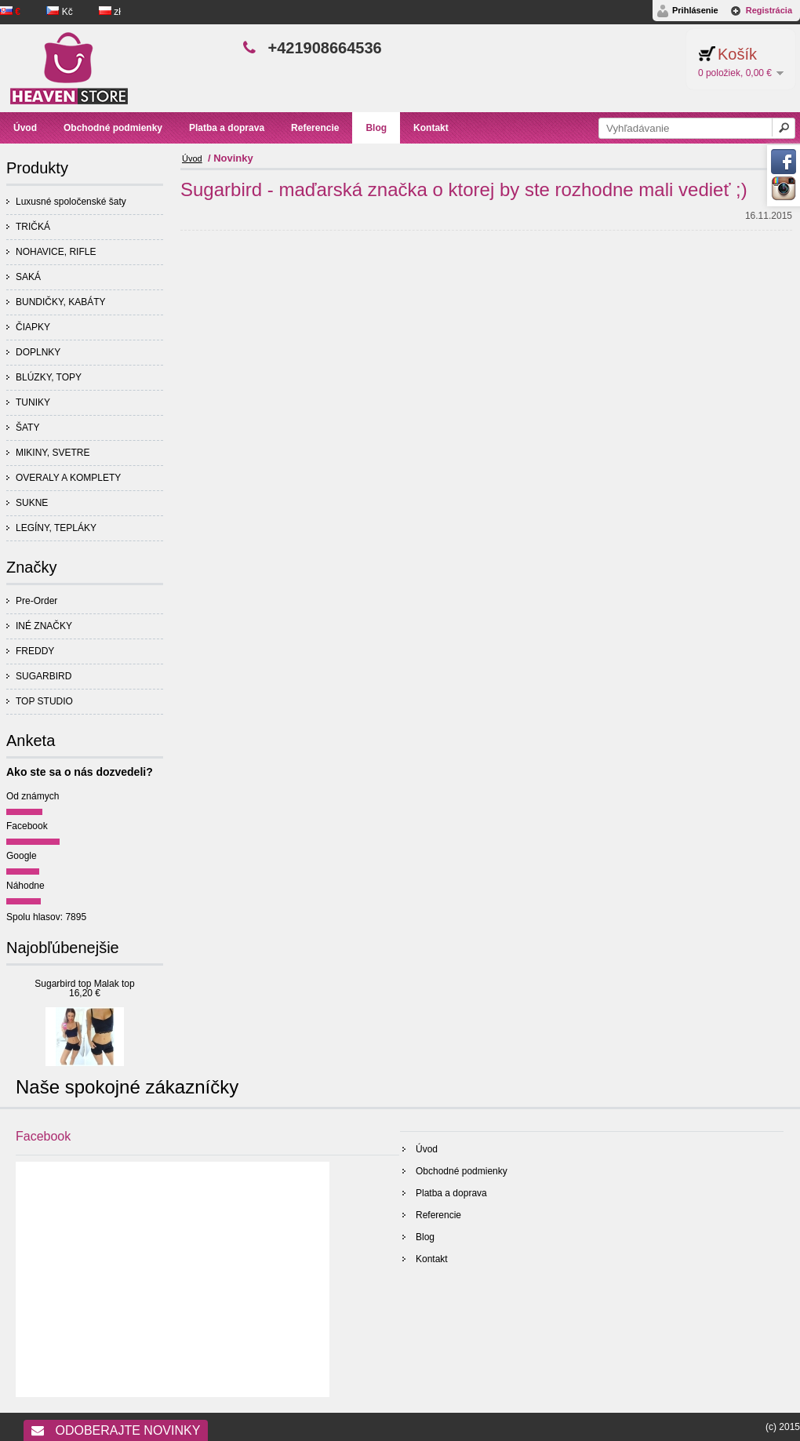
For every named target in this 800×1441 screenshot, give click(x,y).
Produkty (37, 167)
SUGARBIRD (43, 676)
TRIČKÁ (33, 226)
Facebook (27, 826)
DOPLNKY (38, 352)
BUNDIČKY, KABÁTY (60, 302)
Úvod (192, 158)
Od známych (32, 796)
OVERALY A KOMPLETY (68, 477)
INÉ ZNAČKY (44, 625)
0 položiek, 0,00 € (735, 72)
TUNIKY (33, 402)
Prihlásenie (695, 10)
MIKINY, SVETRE (52, 452)
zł (110, 11)
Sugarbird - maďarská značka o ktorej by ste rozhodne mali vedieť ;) (463, 189)
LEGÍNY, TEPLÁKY (56, 527)
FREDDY (35, 651)
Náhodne (25, 885)
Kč (60, 11)
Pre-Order (36, 600)
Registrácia (769, 10)
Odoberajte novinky (115, 1430)
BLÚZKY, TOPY (49, 377)
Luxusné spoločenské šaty (71, 201)
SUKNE (32, 502)
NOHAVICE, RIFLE (56, 251)
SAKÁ (28, 276)
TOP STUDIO (44, 701)
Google (21, 855)
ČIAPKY (33, 327)
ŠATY (27, 427)
